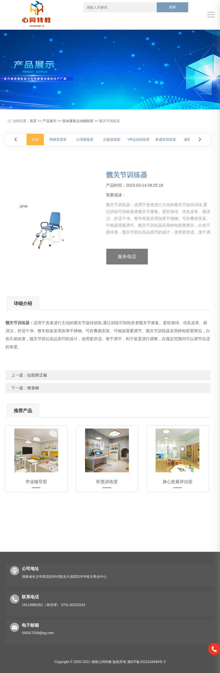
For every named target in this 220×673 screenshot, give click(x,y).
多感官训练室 (165, 140)
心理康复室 (84, 140)
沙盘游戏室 (111, 140)
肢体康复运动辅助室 (77, 121)
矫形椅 (33, 388)
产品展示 (49, 121)
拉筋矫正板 (37, 375)
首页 (33, 121)
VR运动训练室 (138, 140)
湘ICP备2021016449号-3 (146, 662)
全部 (35, 140)
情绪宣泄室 (57, 140)
